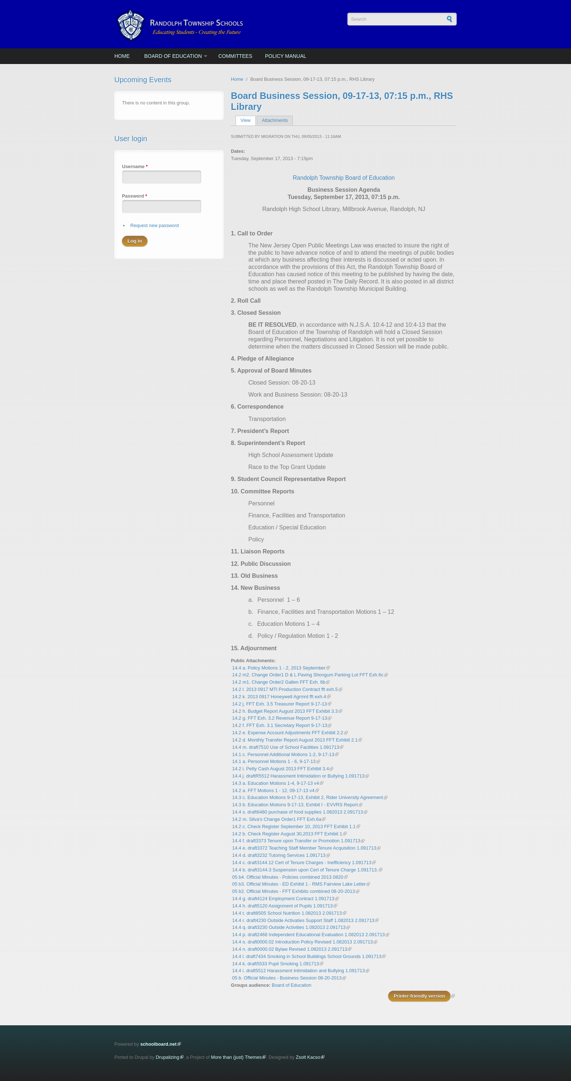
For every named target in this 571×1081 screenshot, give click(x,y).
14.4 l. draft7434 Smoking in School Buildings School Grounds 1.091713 (307, 956)
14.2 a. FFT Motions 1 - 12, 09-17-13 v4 (273, 790)
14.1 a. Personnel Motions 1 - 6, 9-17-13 (274, 761)
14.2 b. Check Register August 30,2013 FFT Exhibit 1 (287, 833)
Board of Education (173, 56)
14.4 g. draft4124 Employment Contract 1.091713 (283, 898)
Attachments (275, 120)
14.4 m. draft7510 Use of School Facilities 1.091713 (285, 747)
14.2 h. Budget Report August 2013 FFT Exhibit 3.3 (285, 711)
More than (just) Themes (236, 1057)
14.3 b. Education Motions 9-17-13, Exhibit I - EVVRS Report (295, 804)
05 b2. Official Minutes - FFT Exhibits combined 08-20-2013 (293, 891)
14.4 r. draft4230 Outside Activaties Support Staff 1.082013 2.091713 (303, 920)
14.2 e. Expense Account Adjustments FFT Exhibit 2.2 (287, 732)
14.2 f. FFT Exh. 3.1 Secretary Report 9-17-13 (279, 725)
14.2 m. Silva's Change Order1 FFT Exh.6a (277, 819)
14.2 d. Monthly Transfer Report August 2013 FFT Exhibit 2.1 (295, 740)
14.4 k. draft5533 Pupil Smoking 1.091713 (275, 963)
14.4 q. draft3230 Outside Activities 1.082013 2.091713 (289, 927)
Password (134, 196)
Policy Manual (285, 56)
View (248, 120)
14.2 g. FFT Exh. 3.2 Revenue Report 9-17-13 (279, 718)
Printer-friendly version (419, 996)
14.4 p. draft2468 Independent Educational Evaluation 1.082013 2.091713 (308, 934)
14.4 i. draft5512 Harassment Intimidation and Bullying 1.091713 (298, 970)
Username (134, 166)
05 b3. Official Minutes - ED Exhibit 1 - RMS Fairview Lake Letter (299, 884)
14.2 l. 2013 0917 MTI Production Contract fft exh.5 (285, 689)
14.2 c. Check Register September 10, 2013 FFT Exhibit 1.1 (294, 826)
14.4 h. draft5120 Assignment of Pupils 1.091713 (282, 906)
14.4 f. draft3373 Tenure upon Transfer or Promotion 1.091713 (296, 840)
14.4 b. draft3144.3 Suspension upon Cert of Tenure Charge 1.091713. (305, 870)
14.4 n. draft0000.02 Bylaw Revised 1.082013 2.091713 (289, 949)
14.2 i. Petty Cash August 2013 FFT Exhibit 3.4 (280, 768)
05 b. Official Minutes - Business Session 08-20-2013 (287, 978)
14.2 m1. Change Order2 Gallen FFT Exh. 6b (279, 682)
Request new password (154, 225)
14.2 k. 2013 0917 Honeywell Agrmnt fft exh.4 (279, 696)
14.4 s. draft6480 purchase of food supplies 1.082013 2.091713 (297, 812)
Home (122, 56)
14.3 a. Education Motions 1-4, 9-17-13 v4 (275, 783)
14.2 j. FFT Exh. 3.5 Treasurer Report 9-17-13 (279, 704)
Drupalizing (167, 1057)
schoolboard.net (158, 1044)
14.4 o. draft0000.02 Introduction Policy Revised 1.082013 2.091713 (302, 942)
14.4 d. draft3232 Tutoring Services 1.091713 (279, 855)
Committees (235, 56)
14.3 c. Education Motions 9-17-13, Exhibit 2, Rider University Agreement (307, 797)
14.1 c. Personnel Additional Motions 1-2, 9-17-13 (283, 754)
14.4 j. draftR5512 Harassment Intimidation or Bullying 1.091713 (298, 776)
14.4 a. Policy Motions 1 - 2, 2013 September (279, 668)
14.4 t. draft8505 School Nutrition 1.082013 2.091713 (287, 913)
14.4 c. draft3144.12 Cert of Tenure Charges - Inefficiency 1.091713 (301, 862)
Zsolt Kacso (308, 1057)
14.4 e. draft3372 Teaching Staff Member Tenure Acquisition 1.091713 (304, 848)
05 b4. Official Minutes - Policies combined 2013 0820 (287, 877)
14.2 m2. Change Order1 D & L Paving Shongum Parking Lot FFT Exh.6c (307, 674)
